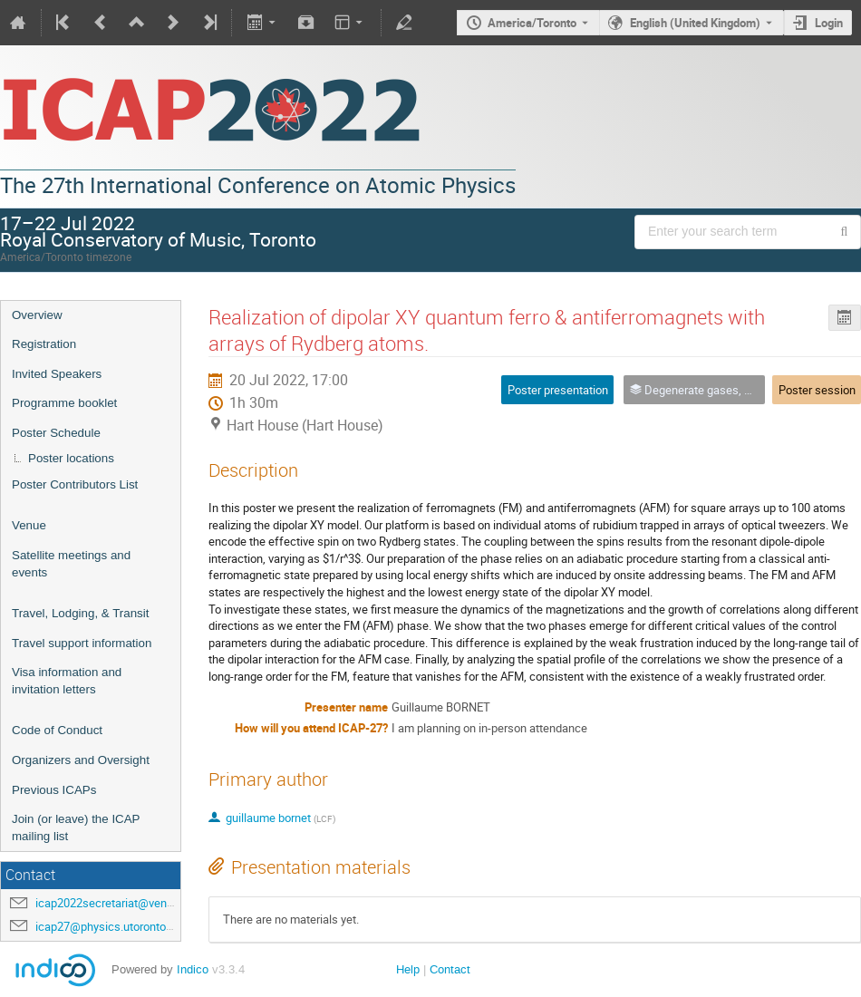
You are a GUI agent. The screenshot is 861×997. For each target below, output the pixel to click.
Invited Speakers (57, 374)
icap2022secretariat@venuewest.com (132, 903)
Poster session (817, 390)
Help (408, 969)
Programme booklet (64, 403)
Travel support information (81, 643)
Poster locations (71, 458)
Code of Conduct (57, 730)
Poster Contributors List (75, 484)
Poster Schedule (56, 433)
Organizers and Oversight (81, 760)
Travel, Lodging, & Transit (80, 613)
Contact (450, 969)
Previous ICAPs (54, 790)
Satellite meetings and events (71, 563)
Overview (37, 315)
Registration (44, 344)
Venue (29, 525)
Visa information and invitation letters (66, 680)
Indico (192, 969)
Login (829, 23)
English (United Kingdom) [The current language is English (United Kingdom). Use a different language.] (695, 23)
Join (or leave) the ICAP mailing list (76, 827)
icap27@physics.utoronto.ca (108, 926)
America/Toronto (532, 23)
